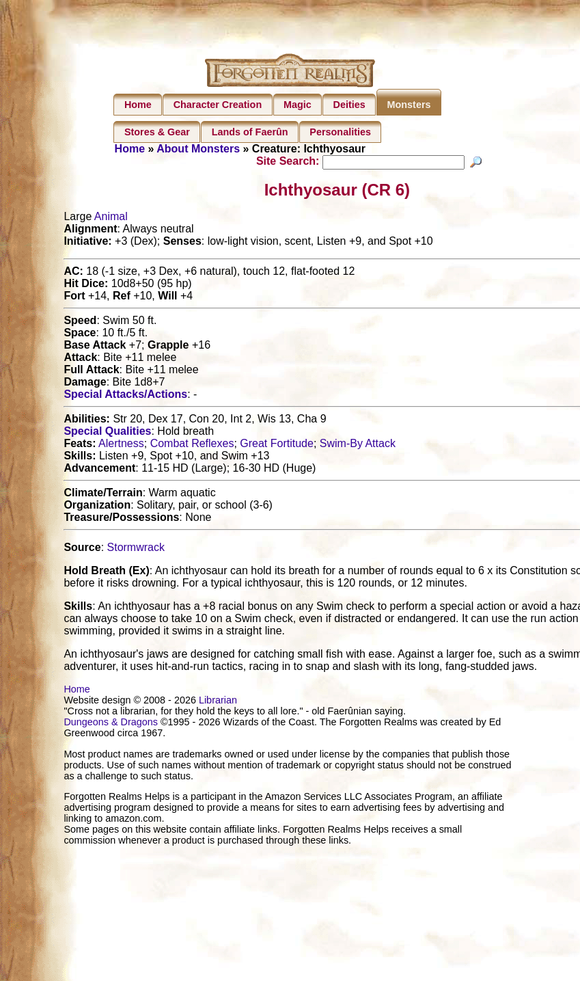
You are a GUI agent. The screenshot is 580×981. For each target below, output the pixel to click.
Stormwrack (136, 549)
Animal (111, 218)
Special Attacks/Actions (125, 396)
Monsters (409, 104)
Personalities (340, 131)
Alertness (121, 445)
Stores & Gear (157, 131)
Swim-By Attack (358, 445)
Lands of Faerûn (250, 131)
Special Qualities (107, 433)
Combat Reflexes (192, 445)
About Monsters (198, 148)
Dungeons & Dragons (111, 723)
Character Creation (218, 104)
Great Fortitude (277, 445)
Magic (298, 104)
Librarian (218, 702)
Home (138, 104)
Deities (349, 104)
